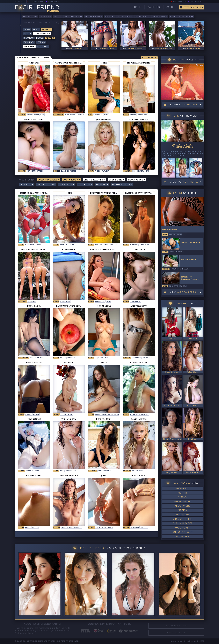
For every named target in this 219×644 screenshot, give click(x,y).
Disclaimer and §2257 (194, 641)
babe (63, 171)
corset (126, 358)
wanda (36, 414)
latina (126, 527)
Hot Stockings (125, 16)
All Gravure (182, 506)
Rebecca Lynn (104, 471)
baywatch (29, 245)
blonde (21, 114)
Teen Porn (45, 16)
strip (179, 234)
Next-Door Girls (93, 16)
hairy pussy (70, 471)
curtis (28, 414)
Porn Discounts (122, 184)
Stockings (42, 46)
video (97, 171)
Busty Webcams (196, 1)
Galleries (153, 7)
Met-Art (182, 493)
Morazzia (102, 184)
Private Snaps (160, 16)
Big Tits (57, 16)
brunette (97, 114)
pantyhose (23, 358)
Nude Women (182, 528)
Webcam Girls (192, 7)
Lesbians (22, 301)
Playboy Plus (142, 16)
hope (72, 245)
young (56, 414)
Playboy (47, 29)
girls (100, 358)
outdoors (143, 414)
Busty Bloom (53, 1)
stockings (136, 358)
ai (96, 358)
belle (97, 414)
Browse (183, 105)
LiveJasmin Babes (36, 1)
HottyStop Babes (182, 532)
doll (37, 471)
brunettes (37, 171)
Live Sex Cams (30, 16)
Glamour (29, 38)
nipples (35, 527)
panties (98, 245)
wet (62, 471)
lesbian (80, 114)
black (56, 358)
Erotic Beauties (94, 180)
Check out (184, 182)
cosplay (29, 471)
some (108, 301)
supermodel (66, 527)
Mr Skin (182, 510)
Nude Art (110, 16)
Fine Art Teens (46, 184)
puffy (27, 527)
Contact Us (176, 633)
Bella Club (182, 515)
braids (179, 252)
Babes (91, 245)
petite (63, 414)
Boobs (39, 38)
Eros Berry (116, 180)
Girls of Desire (182, 519)
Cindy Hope (108, 245)
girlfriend (142, 114)
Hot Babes (182, 537)
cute (165, 252)
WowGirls (182, 488)
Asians (36, 29)
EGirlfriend (37, 7)
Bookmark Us (149, 57)
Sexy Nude (26, 184)
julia (98, 527)
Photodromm (182, 502)
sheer (172, 252)
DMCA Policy (176, 641)
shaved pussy (33, 114)
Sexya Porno (136, 180)
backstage (58, 114)
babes (38, 245)
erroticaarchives (110, 414)
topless (77, 527)
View (183, 292)
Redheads (29, 42)
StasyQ (182, 497)
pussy (63, 358)
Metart (49, 38)
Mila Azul (29, 46)
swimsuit (64, 245)
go (116, 245)
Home (137, 7)
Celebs (27, 34)
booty (172, 234)
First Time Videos (73, 16)
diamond (134, 245)
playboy (105, 171)
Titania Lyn (135, 301)
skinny (133, 114)
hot (42, 114)
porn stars (70, 114)
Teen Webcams (179, 1)
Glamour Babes (182, 523)
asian (55, 471)
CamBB (170, 7)
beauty (185, 269)
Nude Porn (85, 184)
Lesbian (41, 42)
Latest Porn (66, 184)
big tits (143, 527)
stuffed (71, 358)
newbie (56, 171)
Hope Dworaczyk (141, 171)
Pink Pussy (100, 301)
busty (126, 114)
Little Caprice (42, 34)
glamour (39, 358)
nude (106, 114)
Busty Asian (107, 527)
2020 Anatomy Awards (181, 16)
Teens (27, 29)
